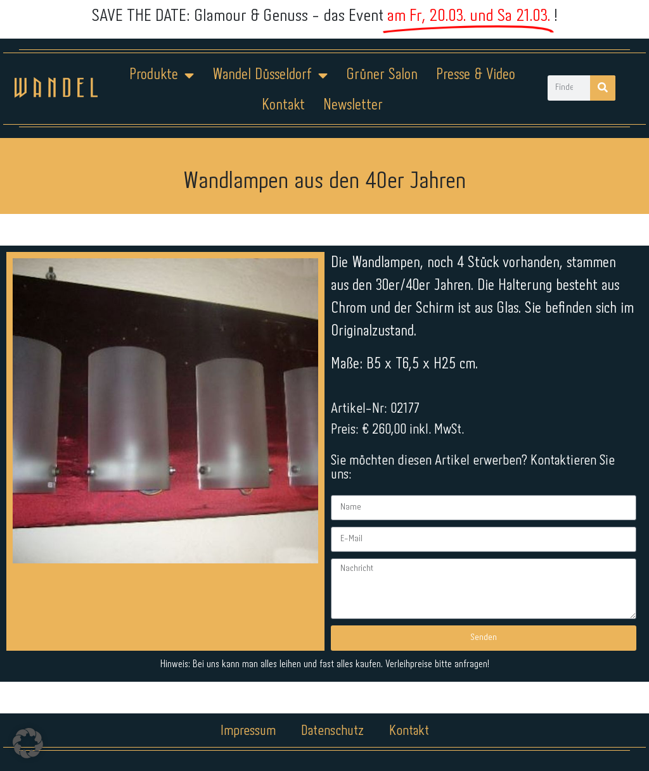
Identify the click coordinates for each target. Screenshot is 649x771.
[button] (28, 743)
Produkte (161, 75)
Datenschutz (332, 731)
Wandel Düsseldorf (270, 75)
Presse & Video (475, 75)
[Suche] (602, 88)
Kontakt (283, 105)
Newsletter (353, 105)
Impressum (248, 731)
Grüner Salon (382, 75)
